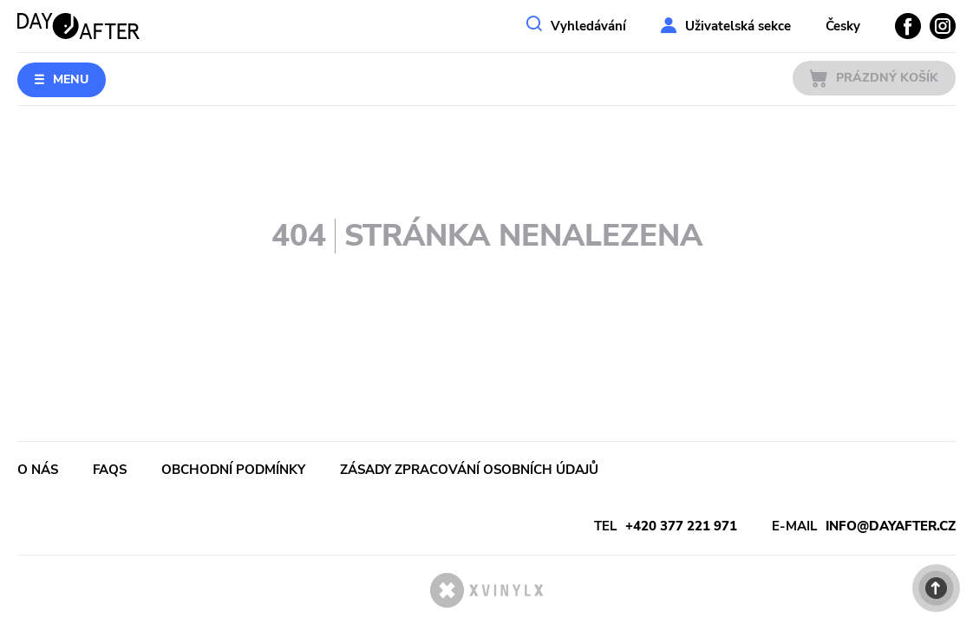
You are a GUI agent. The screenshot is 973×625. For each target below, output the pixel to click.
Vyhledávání (588, 26)
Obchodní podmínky (233, 469)
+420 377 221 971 (681, 526)
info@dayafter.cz (891, 526)
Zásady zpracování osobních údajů (469, 469)
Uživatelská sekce (738, 26)
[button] (936, 588)
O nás (37, 469)
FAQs (110, 469)
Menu (70, 79)
